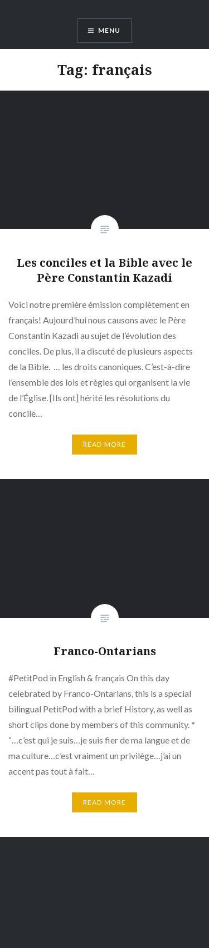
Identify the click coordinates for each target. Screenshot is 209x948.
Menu (109, 30)
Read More (105, 444)
